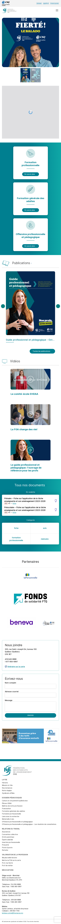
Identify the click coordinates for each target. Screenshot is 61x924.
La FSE (4, 780)
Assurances (6, 832)
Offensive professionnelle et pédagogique (17, 822)
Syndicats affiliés (8, 793)
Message (30, 705)
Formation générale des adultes (13, 811)
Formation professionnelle (11, 814)
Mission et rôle (7, 785)
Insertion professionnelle (11, 842)
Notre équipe (7, 790)
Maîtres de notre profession (12, 806)
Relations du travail (11, 829)
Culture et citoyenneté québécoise (15, 801)
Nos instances (7, 788)
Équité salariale (7, 840)
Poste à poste (55, 3)
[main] (30, 388)
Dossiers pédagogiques (12, 798)
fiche (14, 503)
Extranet (39, 3)
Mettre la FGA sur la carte (11, 860)
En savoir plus (31, 174)
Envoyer (30, 715)
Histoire (5, 783)
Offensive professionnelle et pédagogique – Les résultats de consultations (29, 824)
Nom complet (30, 685)
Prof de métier (7, 865)
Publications (22, 263)
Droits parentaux (8, 837)
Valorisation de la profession (15, 855)
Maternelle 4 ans (8, 819)
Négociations (7, 870)
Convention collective (10, 834)
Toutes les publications (42, 351)
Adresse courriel (30, 693)
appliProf (46, 3)
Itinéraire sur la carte (15, 666)
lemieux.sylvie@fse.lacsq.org (12, 913)
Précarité (5, 845)
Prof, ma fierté (7, 863)
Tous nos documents (31, 485)
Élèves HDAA (6, 803)
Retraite (5, 850)
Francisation (6, 809)
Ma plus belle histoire (9, 858)
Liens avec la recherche (10, 816)
